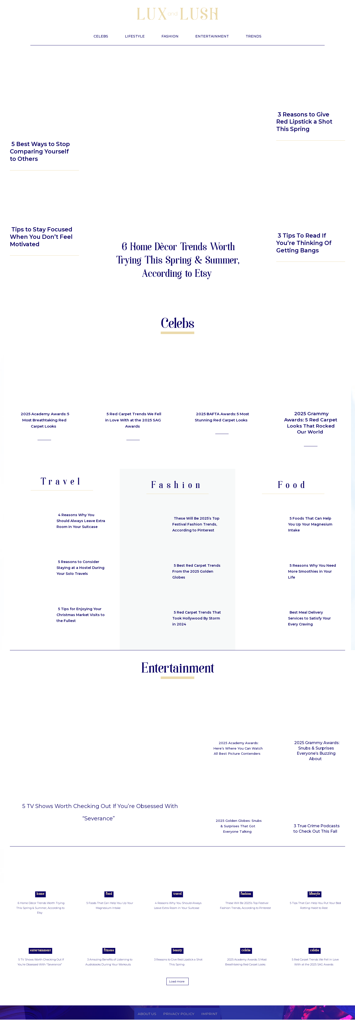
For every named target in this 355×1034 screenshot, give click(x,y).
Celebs (246, 960)
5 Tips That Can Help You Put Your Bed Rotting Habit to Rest (313, 914)
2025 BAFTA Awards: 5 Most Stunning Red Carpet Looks (222, 420)
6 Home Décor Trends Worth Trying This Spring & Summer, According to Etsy (177, 261)
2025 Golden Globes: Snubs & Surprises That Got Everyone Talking (238, 831)
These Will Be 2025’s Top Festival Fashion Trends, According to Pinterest (194, 524)
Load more (176, 996)
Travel (177, 904)
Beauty (287, 101)
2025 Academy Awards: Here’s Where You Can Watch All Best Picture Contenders (238, 750)
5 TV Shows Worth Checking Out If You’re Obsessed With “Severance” (100, 817)
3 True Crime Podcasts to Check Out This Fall (316, 829)
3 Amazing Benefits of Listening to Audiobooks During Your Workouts (110, 973)
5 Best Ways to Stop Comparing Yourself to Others (40, 151)
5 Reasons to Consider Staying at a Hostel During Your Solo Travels (80, 567)
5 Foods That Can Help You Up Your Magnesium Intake (312, 524)
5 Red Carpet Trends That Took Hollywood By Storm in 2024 (194, 618)
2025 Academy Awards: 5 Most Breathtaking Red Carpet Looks (44, 423)
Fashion (246, 904)
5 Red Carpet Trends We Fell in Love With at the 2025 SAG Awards (133, 420)
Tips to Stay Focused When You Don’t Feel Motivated (41, 237)
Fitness (108, 960)
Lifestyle (23, 132)
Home (40, 904)
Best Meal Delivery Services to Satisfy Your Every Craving (312, 618)
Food (109, 904)
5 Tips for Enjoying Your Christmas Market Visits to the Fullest (81, 614)
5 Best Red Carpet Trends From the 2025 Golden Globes (195, 571)
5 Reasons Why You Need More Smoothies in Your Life (311, 571)
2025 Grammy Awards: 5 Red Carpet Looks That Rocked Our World (310, 423)
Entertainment (40, 960)
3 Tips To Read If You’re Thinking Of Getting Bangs (304, 243)
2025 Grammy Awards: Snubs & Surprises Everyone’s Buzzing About (316, 750)
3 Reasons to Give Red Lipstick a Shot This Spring (304, 122)
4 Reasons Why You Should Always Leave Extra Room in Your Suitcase (78, 520)
